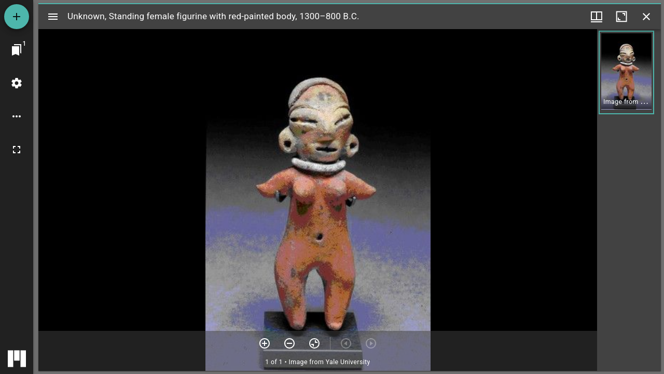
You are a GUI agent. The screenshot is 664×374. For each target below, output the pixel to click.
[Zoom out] (289, 343)
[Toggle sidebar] (52, 16)
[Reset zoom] (314, 343)
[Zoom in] (264, 343)
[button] (626, 72)
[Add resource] (16, 16)
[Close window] (646, 16)
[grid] (629, 200)
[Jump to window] (16, 49)
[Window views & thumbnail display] (596, 16)
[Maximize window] (621, 16)
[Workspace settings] (16, 83)
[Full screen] (16, 149)
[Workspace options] (16, 116)
